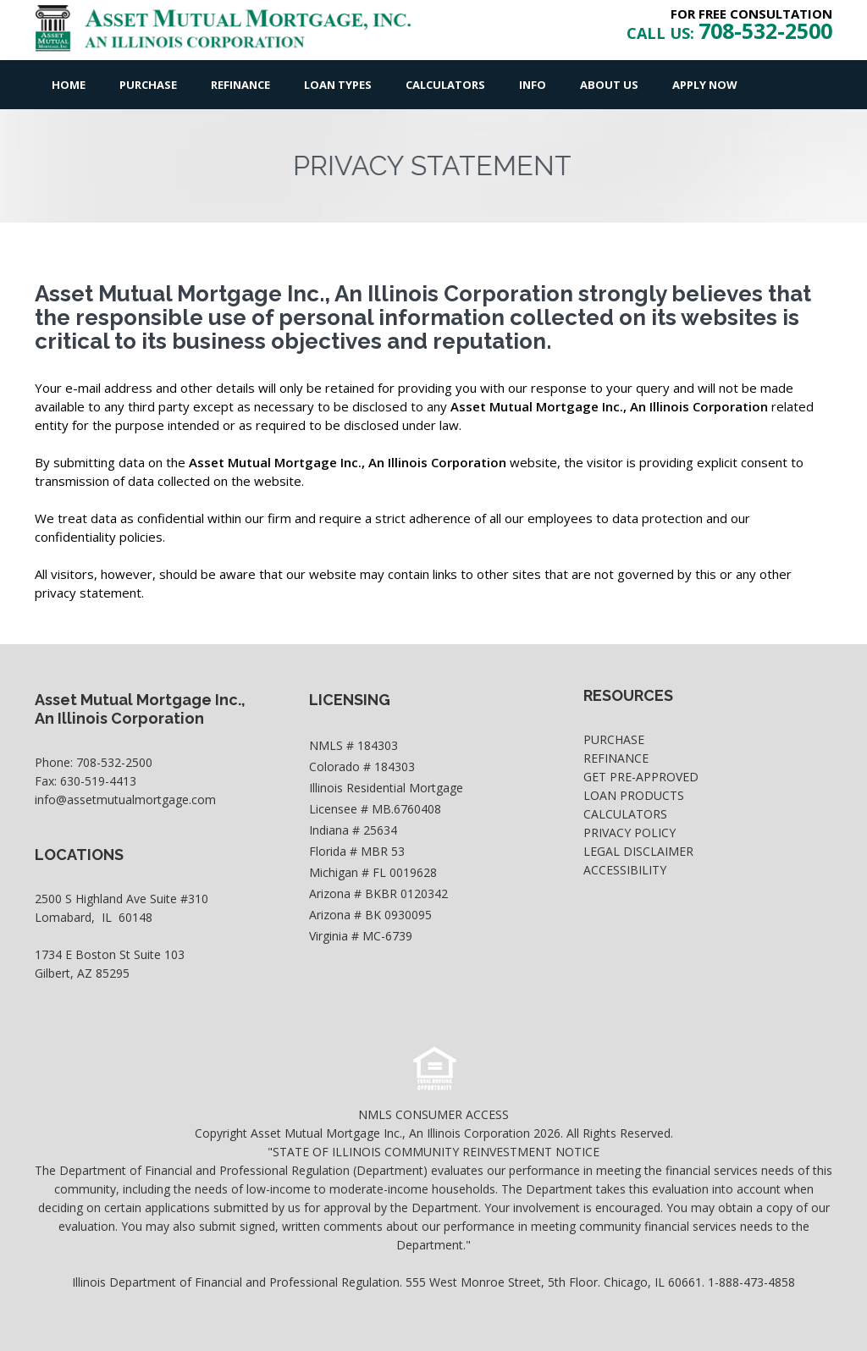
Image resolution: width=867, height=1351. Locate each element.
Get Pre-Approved (641, 777)
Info (532, 84)
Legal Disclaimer (638, 851)
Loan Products (633, 795)
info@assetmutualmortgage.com (125, 799)
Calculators (445, 84)
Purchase (148, 84)
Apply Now (704, 84)
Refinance (240, 84)
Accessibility (624, 870)
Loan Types (338, 84)
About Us (609, 84)
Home (69, 84)
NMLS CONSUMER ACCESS (433, 1114)
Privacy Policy (629, 832)
